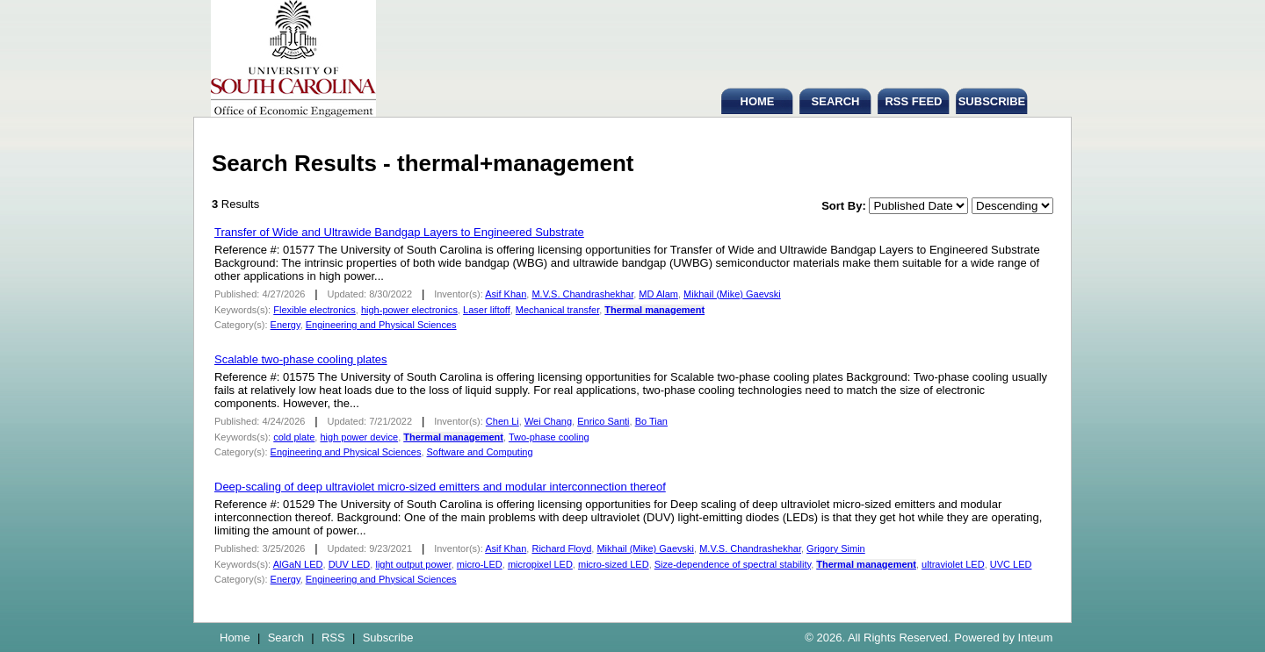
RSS (333, 637)
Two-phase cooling (549, 437)
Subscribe (388, 637)
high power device (359, 437)
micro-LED (479, 564)
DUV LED (350, 564)
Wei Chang (548, 421)
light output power (413, 564)
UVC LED (1011, 564)
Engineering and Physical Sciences (381, 324)
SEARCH (836, 101)
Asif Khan (505, 294)
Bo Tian (651, 421)
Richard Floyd (561, 548)
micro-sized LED (613, 564)
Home (235, 637)
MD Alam (658, 294)
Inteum (1035, 637)
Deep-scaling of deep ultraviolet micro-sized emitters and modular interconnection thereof (440, 486)
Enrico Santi (603, 421)
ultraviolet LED (953, 564)
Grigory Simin (835, 548)
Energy (285, 324)
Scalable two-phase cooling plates (300, 359)
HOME (758, 101)
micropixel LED (540, 564)
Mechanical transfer (557, 310)
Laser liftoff (486, 310)
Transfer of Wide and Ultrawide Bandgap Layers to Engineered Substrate (399, 232)
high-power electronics (409, 310)
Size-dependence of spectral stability (732, 564)
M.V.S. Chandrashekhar (582, 294)
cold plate (293, 437)
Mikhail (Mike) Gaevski (732, 294)
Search (286, 637)
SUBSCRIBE (992, 101)
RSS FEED (913, 101)
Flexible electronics (314, 310)
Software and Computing (480, 452)
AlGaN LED (298, 564)
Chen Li (502, 421)
